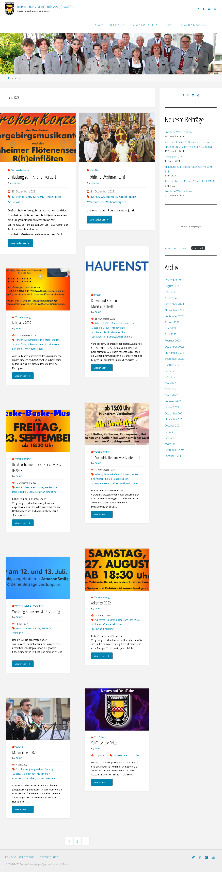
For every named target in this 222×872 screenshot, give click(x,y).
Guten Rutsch (127, 197)
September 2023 (174, 316)
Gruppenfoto (109, 197)
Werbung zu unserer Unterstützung (36, 611)
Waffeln (115, 483)
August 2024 (172, 286)
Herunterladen (198, 247)
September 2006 (174, 450)
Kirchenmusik (127, 323)
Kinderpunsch (120, 478)
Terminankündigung (46, 491)
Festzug (49, 769)
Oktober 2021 (173, 425)
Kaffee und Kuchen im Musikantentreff (106, 303)
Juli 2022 (169, 371)
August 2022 (172, 365)
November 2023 (174, 310)
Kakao (108, 478)
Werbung (38, 605)
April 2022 (170, 389)
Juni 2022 (170, 377)
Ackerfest (100, 620)
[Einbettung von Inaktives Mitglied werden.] (191, 226)
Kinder (114, 323)
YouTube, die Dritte (104, 743)
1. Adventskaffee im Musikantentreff (115, 457)
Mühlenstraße (99, 624)
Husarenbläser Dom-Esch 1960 (123, 620)
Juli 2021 (169, 431)
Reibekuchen (23, 487)
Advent (98, 474)
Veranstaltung (20, 170)
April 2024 (170, 298)
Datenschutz (49, 857)
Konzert (38, 197)
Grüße (94, 170)
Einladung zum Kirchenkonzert (32, 176)
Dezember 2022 (174, 346)
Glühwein (125, 474)
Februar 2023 (173, 340)
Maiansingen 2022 (24, 752)
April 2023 (170, 334)
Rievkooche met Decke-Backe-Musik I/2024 (190, 181)
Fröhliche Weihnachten (178, 132)
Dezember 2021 (174, 413)
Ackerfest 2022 (101, 603)
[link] (213, 25)
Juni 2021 (170, 438)
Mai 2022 (170, 383)
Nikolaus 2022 (21, 323)
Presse (97, 294)
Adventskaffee (102, 323)
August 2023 (172, 322)
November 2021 (174, 419)
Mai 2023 (170, 328)
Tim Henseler (121, 755)
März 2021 (171, 444)
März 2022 (171, 395)
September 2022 (174, 358)
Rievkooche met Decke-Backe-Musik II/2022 (36, 467)
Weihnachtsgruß (115, 202)
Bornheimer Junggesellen (29, 769)
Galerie (19, 746)
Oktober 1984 (173, 456)
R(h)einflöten (53, 197)
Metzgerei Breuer (101, 327)
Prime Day (47, 628)
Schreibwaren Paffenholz (120, 336)
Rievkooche (37, 487)
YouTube (99, 737)
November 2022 (174, 353)
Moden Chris (119, 327)
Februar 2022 (173, 401)
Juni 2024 (170, 292)
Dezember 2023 (174, 304)
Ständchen (29, 778)
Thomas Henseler (46, 778)
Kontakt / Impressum (19, 857)
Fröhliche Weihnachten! (106, 176)
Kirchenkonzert (21, 197)
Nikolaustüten (118, 332)
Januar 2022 (172, 407)
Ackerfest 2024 (173, 157)
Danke (95, 197)
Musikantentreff (100, 332)
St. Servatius (15, 202)
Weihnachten (95, 202)
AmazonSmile (33, 628)
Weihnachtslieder (34, 348)
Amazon (20, 628)
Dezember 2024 (174, 280)
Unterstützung (23, 605)
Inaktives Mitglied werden (177, 247)
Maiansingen (28, 773)
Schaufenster (99, 336)
